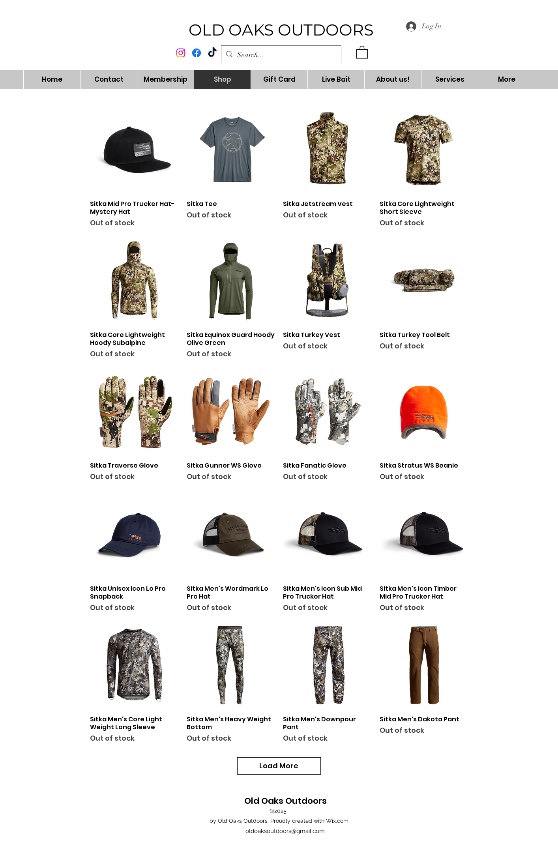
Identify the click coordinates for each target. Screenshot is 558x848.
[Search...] (280, 55)
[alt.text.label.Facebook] (196, 53)
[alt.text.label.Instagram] (181, 53)
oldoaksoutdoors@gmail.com (285, 831)
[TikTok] (212, 53)
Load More (279, 766)
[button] (362, 52)
